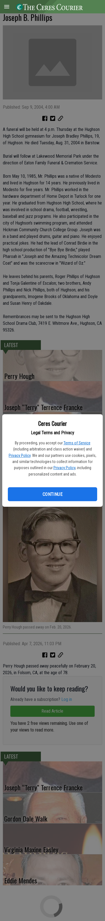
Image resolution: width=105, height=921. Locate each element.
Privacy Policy (20, 455)
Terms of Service (77, 443)
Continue (52, 494)
